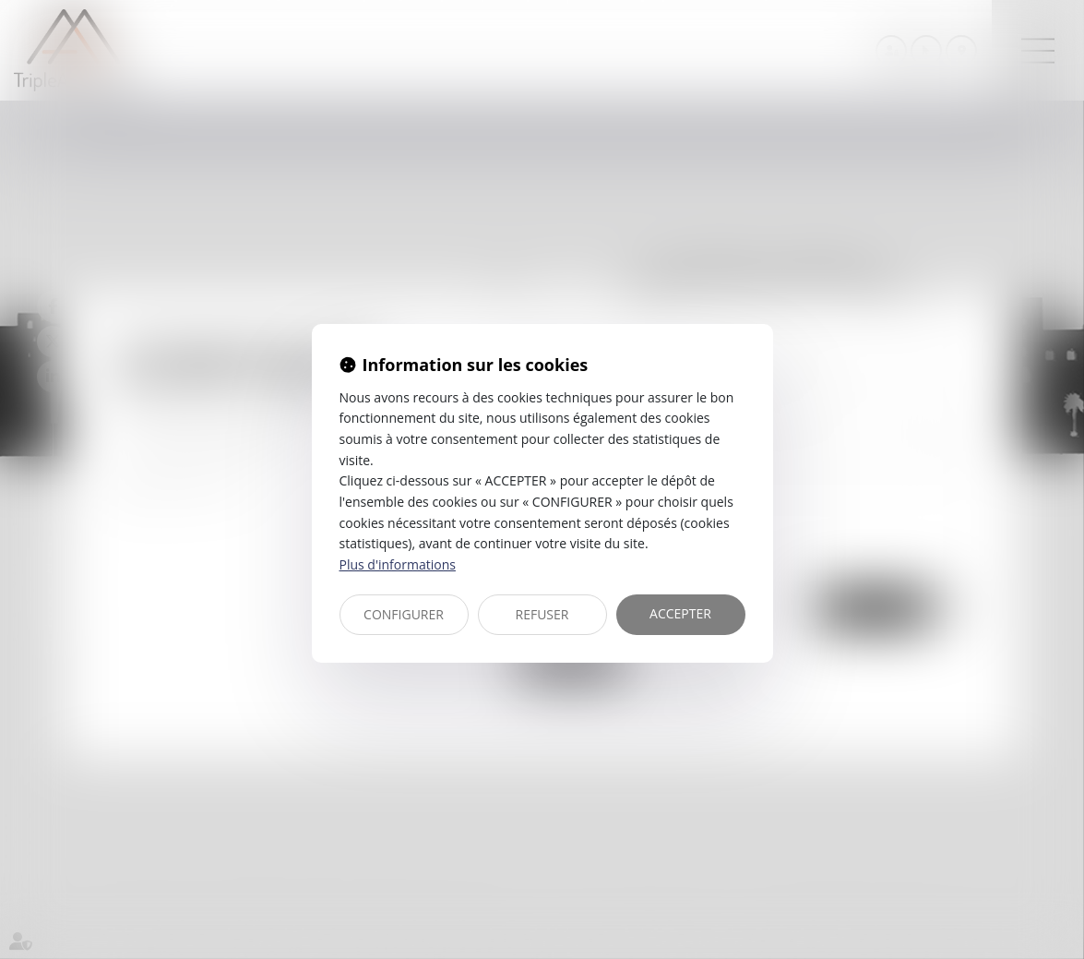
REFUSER (542, 614)
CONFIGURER (403, 614)
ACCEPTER (680, 613)
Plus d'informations (397, 564)
